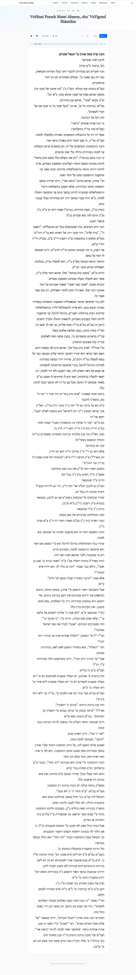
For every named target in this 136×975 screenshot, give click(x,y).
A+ (87, 36)
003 (68, 11)
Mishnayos (103, 3)
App (55, 36)
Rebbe (94, 3)
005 (73, 11)
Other (113, 3)
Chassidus (75, 3)
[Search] (132, 3)
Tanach (56, 3)
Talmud (65, 3)
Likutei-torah (61, 11)
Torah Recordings (26, 3)
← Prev (94, 36)
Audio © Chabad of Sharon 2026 (60, 964)
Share (45, 36)
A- (82, 36)
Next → (103, 36)
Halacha (85, 3)
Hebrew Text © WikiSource (77, 964)
